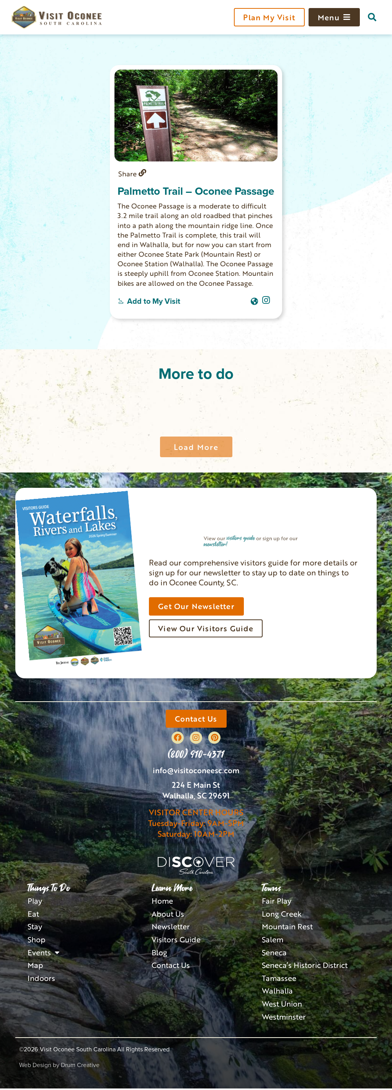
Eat (33, 914)
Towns (271, 888)
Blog (160, 953)
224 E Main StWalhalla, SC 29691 (196, 790)
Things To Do (49, 888)
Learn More (172, 888)
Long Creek (282, 914)
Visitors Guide (177, 940)
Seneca (274, 953)
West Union (282, 1005)
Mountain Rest (287, 927)
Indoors (41, 979)
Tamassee (279, 979)
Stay (35, 927)
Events (44, 953)
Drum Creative (80, 1066)
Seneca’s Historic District (306, 966)
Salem (273, 940)
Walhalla (277, 992)
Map (35, 966)
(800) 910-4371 (196, 754)
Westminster (284, 1018)
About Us (168, 914)
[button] (372, 17)
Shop (37, 940)
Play (35, 901)
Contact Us (171, 966)
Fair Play (277, 901)
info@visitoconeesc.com (196, 770)
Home (162, 901)
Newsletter (171, 927)
